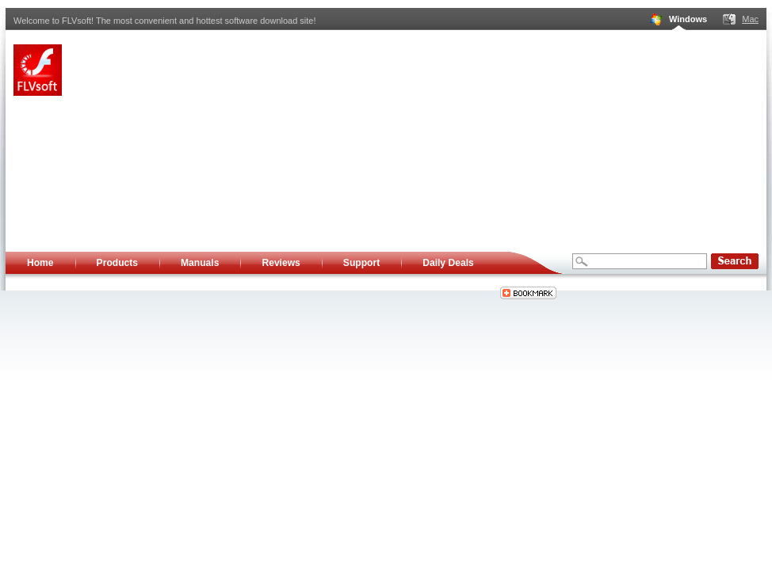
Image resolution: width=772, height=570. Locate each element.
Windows (688, 19)
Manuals (200, 262)
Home (40, 262)
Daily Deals (448, 262)
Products (117, 262)
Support (361, 262)
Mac (750, 19)
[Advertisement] (387, 141)
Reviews (281, 262)
